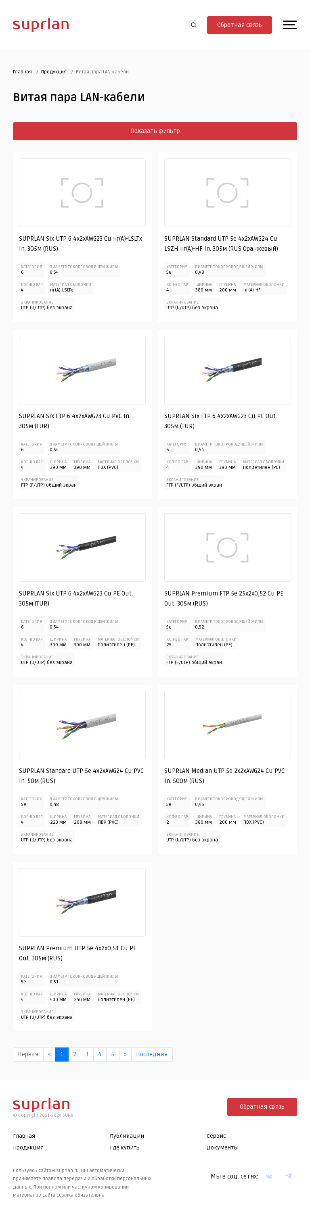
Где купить (125, 1148)
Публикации (127, 1136)
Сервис (216, 1136)
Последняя (152, 1054)
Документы (223, 1148)
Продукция (54, 72)
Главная (22, 72)
